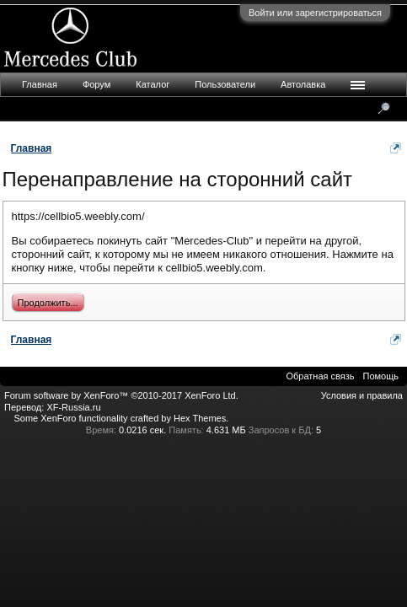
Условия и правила (362, 395)
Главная (39, 84)
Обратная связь (320, 376)
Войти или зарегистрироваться (315, 13)
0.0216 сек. (142, 430)
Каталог (152, 84)
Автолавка (303, 84)
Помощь (381, 376)
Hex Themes (200, 418)
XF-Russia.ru (73, 407)
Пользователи (225, 84)
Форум (96, 84)
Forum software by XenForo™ (121, 395)
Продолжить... (48, 303)
